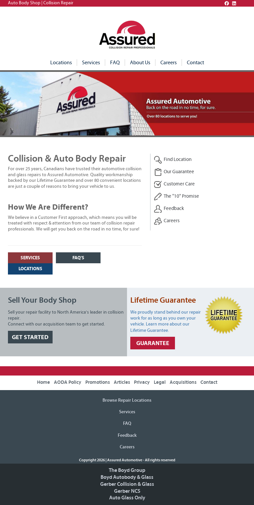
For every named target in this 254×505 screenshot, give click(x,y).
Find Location (172, 160)
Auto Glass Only (127, 498)
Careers (168, 62)
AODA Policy (67, 382)
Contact (195, 62)
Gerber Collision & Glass (127, 484)
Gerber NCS (127, 491)
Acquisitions (183, 382)
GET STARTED (30, 337)
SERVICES (30, 258)
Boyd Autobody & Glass (127, 477)
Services (91, 62)
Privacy (142, 382)
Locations (61, 62)
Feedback (169, 209)
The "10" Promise (176, 196)
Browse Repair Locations (127, 400)
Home (43, 382)
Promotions (97, 382)
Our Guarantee (174, 172)
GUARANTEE (152, 343)
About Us (140, 62)
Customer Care (174, 184)
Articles (122, 382)
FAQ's (78, 258)
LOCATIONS (30, 269)
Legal (160, 382)
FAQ (115, 62)
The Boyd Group (127, 470)
